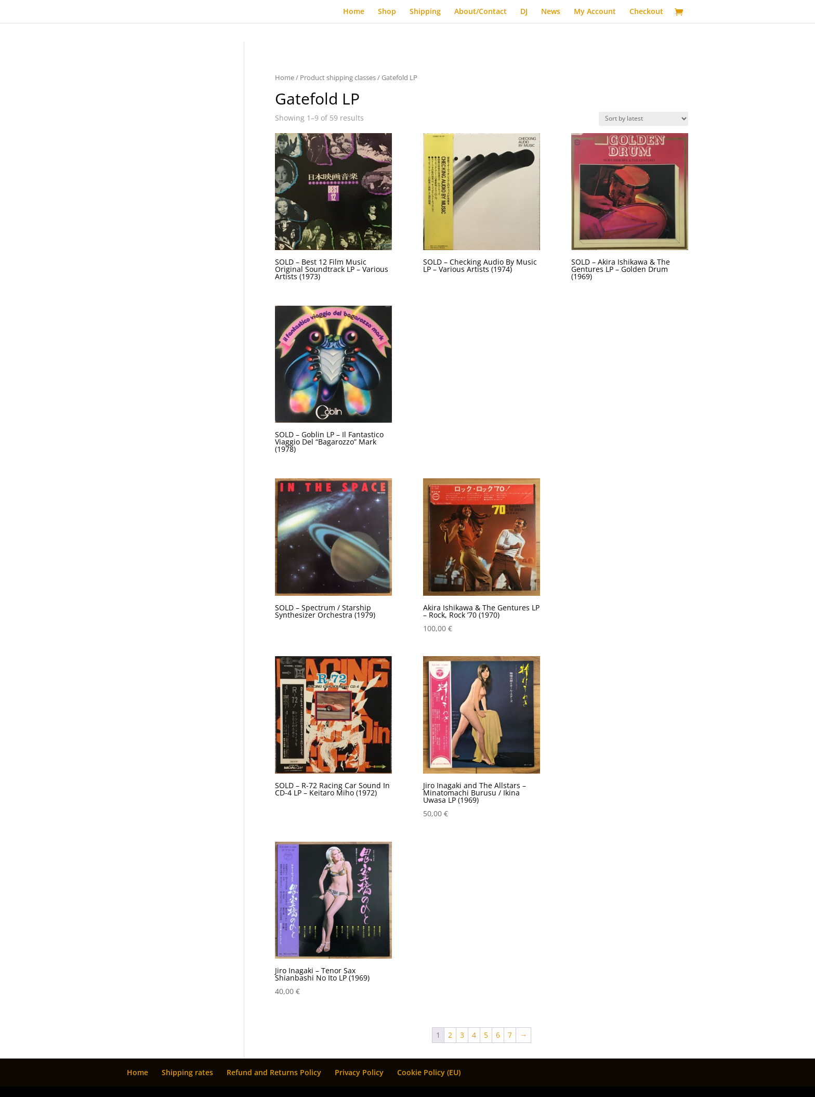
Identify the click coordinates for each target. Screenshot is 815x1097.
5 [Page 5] (486, 1035)
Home (353, 12)
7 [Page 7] (510, 1035)
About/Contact (480, 12)
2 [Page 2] (450, 1035)
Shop (387, 12)
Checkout (646, 12)
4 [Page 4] (474, 1035)
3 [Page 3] (462, 1035)
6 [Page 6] (498, 1035)
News (550, 12)
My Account (595, 12)
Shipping (425, 12)
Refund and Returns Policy (274, 1072)
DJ (524, 12)
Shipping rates (187, 1072)
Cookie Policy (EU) (429, 1072)
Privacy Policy (359, 1072)
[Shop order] (643, 119)
